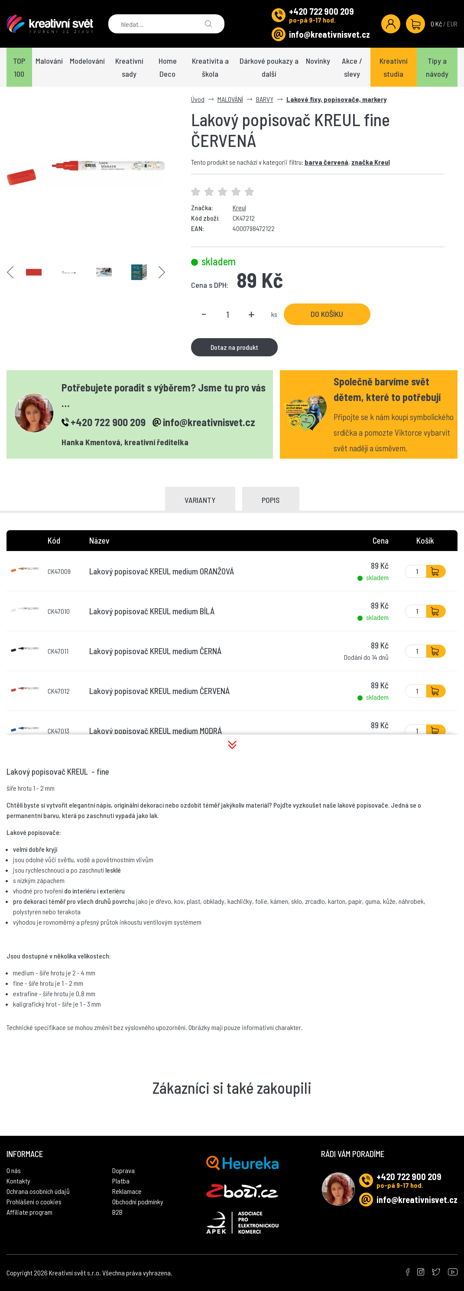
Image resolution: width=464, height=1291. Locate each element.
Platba (121, 1181)
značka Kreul (370, 162)
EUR (452, 24)
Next (162, 272)
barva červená (326, 162)
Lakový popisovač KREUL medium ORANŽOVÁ (161, 571)
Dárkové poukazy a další (269, 67)
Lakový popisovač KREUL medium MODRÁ (155, 731)
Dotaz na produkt (234, 347)
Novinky (318, 60)
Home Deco (168, 67)
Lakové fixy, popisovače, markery (336, 99)
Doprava (123, 1170)
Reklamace (127, 1191)
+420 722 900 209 (321, 11)
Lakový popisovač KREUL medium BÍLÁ (151, 611)
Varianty (200, 500)
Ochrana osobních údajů (38, 1191)
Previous (10, 272)
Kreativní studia (394, 67)
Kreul (239, 207)
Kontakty (18, 1181)
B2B (117, 1212)
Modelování (87, 60)
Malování (49, 60)
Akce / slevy (352, 67)
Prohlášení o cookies (34, 1201)
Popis (271, 500)
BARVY (264, 99)
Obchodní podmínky (137, 1201)
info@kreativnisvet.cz (329, 34)
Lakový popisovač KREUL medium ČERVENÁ (159, 691)
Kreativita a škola (210, 67)
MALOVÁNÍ (230, 99)
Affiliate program (29, 1212)
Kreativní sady (129, 67)
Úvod (197, 99)
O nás (13, 1170)
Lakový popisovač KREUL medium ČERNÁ (155, 651)
